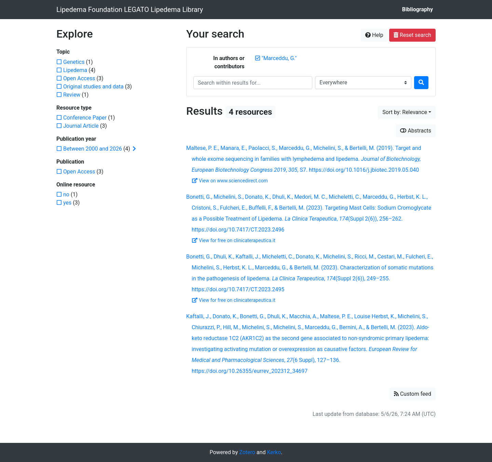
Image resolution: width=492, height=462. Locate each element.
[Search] (421, 82)
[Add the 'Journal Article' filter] (81, 126)
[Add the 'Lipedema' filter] (75, 70)
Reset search (412, 35)
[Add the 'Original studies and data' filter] (93, 86)
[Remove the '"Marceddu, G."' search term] (279, 58)
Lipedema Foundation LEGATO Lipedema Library (129, 9)
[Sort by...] (407, 112)
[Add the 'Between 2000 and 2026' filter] (92, 148)
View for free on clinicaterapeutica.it (233, 240)
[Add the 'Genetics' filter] (73, 62)
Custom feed (412, 394)
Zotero (247, 452)
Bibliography (417, 9)
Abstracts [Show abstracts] (415, 130)
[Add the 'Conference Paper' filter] (85, 117)
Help (374, 35)
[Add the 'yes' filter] (67, 202)
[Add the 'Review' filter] (71, 95)
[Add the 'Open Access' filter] (79, 78)
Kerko (274, 452)
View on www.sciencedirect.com (230, 180)
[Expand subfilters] (134, 149)
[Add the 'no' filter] (66, 194)
